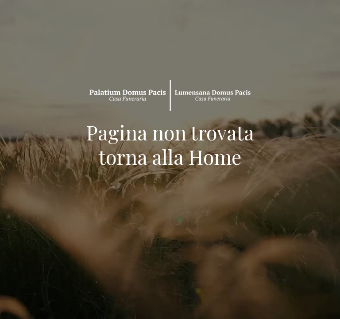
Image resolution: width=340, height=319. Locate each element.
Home (214, 156)
